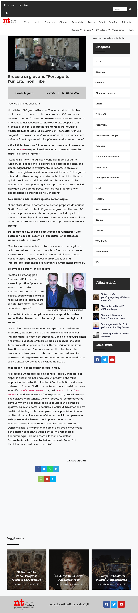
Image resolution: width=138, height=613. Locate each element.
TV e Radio (102, 29)
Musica (113, 22)
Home (27, 22)
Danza (92, 22)
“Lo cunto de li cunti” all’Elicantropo (112, 307)
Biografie (50, 22)
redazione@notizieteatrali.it (69, 604)
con (22, 149)
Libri (102, 22)
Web (131, 29)
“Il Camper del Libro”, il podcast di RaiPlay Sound (115, 326)
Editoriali (127, 22)
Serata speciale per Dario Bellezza (115, 335)
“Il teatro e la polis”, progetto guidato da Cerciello (115, 297)
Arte (37, 22)
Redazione (9, 5)
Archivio (23, 5)
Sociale (75, 29)
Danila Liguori (76, 460)
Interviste (78, 22)
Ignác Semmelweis (32, 390)
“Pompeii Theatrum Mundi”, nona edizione (113, 317)
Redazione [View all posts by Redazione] (21, 584)
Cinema (64, 22)
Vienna (61, 390)
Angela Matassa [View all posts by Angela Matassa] (107, 584)
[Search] (120, 9)
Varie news (118, 29)
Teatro (88, 29)
